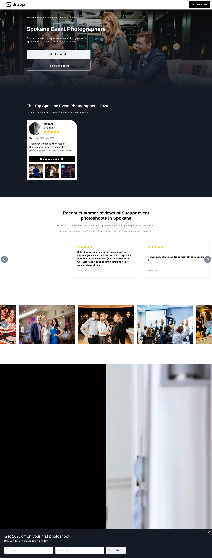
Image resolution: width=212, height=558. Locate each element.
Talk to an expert (58, 65)
